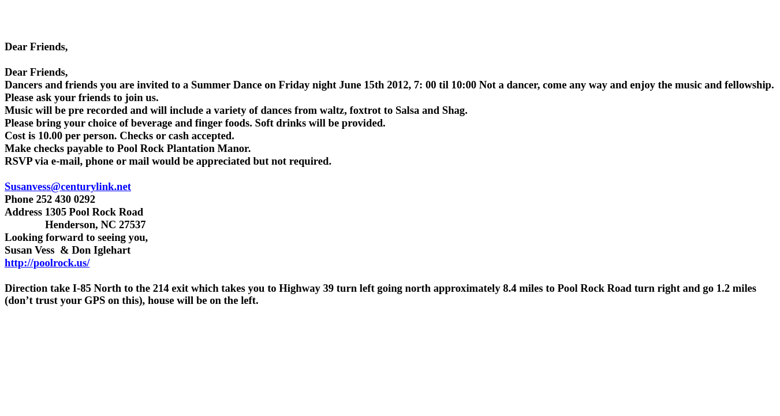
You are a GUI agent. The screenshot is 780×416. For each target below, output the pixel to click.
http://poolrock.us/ (47, 263)
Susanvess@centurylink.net (68, 186)
